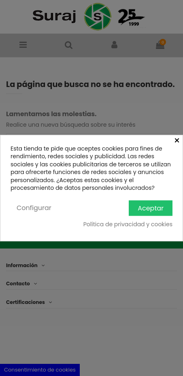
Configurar (34, 207)
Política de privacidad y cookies (127, 225)
